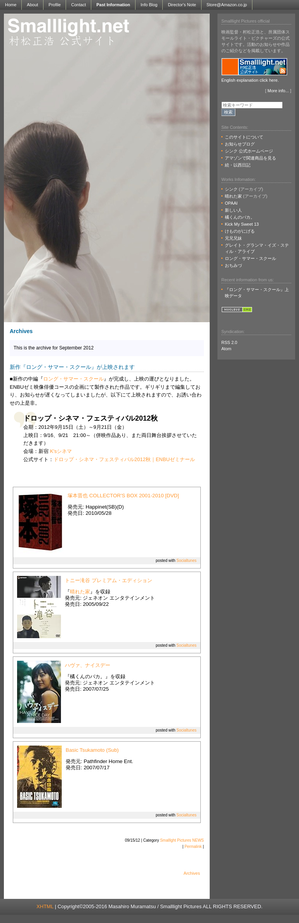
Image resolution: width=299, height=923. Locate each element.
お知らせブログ (240, 144)
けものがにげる (240, 231)
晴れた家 (80, 592)
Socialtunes (186, 560)
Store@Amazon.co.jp (227, 4)
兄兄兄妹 (233, 238)
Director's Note (182, 4)
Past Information (113, 4)
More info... (278, 90)
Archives (192, 873)
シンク (231, 189)
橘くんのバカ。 (240, 217)
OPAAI (231, 203)
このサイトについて (244, 137)
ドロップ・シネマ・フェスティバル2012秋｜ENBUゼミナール (124, 459)
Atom (226, 348)
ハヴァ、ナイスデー (87, 665)
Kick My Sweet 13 (242, 224)
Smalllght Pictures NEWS (182, 840)
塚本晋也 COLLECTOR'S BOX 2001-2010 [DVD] (123, 495)
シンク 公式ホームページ (249, 151)
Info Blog (149, 4)
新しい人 (233, 210)
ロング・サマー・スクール (73, 379)
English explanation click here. (250, 80)
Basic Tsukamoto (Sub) (92, 750)
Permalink (193, 846)
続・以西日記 (237, 165)
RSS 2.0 (229, 342)
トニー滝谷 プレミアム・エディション (108, 580)
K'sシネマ (61, 451)
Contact (78, 4)
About (32, 4)
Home (10, 4)
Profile (55, 4)
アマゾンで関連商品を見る (250, 158)
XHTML (45, 906)
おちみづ (233, 265)
